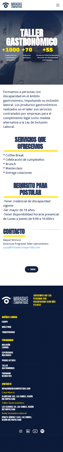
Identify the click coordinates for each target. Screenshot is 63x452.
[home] (11, 5)
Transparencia (8, 332)
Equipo (5, 321)
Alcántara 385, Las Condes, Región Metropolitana (17, 398)
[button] (58, 5)
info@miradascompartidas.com (16, 388)
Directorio (6, 327)
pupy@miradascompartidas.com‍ (21, 247)
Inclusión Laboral (6, 346)
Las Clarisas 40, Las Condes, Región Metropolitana (18, 408)
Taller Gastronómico (8, 367)
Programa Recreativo (7, 375)
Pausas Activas (8, 360)
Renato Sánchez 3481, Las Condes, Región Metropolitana (17, 418)
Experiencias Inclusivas (7, 354)
